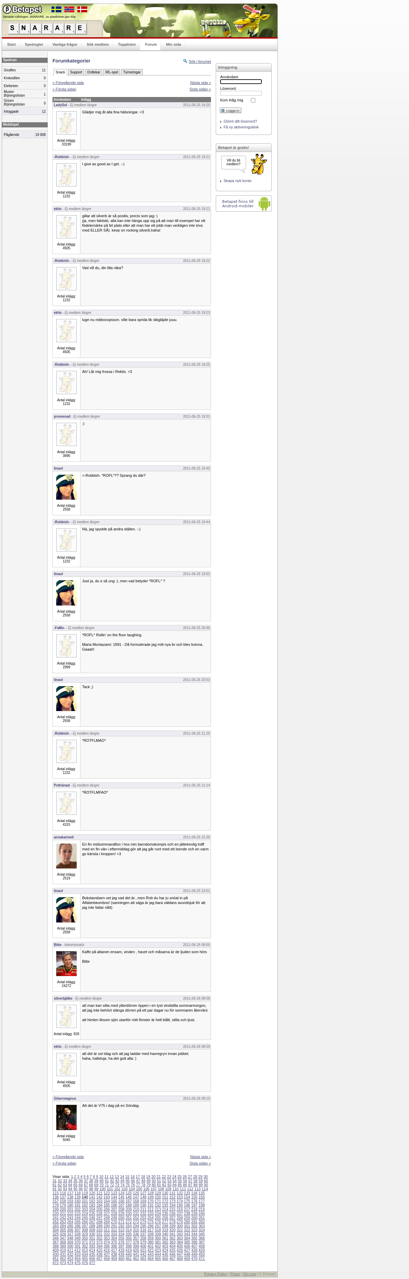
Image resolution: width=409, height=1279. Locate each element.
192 (158, 1205)
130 (165, 1193)
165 (114, 1201)
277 (165, 1222)
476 (85, 1263)
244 (77, 1217)
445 (165, 1254)
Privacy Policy (215, 1274)
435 (92, 1254)
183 (92, 1205)
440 (128, 1254)
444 (158, 1254)
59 (201, 1181)
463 (143, 1258)
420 (136, 1250)
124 (121, 1193)
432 (70, 1254)
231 (136, 1213)
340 (165, 1234)
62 (60, 1185)
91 (54, 1189)
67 (86, 1185)
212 (150, 1209)
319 (165, 1230)
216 (180, 1209)
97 (86, 1189)
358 (143, 1238)
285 (70, 1226)
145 (121, 1197)
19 (148, 1176)
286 (77, 1226)
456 (92, 1258)
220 (55, 1213)
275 (150, 1222)
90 (206, 1185)
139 (77, 1197)
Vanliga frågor (64, 44)
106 (146, 1189)
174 (180, 1201)
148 (143, 1197)
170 (150, 1201)
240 (201, 1213)
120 (92, 1193)
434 (85, 1254)
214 (165, 1209)
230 (128, 1213)
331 (99, 1234)
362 (172, 1238)
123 (114, 1193)
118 (77, 1193)
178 (55, 1205)
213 (158, 1209)
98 (91, 1189)
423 (158, 1250)
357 (136, 1238)
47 (138, 1181)
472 (55, 1263)
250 (121, 1217)
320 (172, 1230)
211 (143, 1209)
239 (194, 1213)
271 (121, 1222)
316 (143, 1230)
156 (201, 1197)
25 (180, 1176)
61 (54, 1185)
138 (70, 1197)
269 (107, 1222)
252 (136, 1217)
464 (150, 1258)
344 (194, 1234)
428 (194, 1250)
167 (128, 1201)
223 (77, 1213)
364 (187, 1238)
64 (70, 1185)
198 (201, 1205)
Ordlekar (93, 72)
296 (150, 1226)
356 (128, 1238)
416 (107, 1250)
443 (150, 1254)
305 (63, 1230)
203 (85, 1209)
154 (187, 1197)
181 (77, 1205)
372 (92, 1242)
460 (121, 1258)
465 (158, 1258)
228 (114, 1213)
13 (117, 1176)
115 (55, 1193)
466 (165, 1258)
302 (194, 1226)
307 (77, 1230)
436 (99, 1254)
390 (70, 1246)
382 (165, 1242)
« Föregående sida (68, 83)
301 (187, 1226)
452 (63, 1258)
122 (107, 1193)
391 (77, 1246)
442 (143, 1254)
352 (99, 1238)
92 (60, 1189)
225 (92, 1213)
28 (195, 1176)
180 (70, 1205)
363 (180, 1238)
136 (55, 1197)
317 (150, 1230)
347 (63, 1238)
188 (128, 1205)
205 (99, 1209)
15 (127, 1176)
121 (99, 1193)
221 (63, 1213)
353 (107, 1238)
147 (136, 1197)
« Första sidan (64, 89)
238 (187, 1213)
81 (159, 1185)
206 (107, 1209)
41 (107, 1181)
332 (107, 1234)
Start (11, 44)
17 (138, 1176)
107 (154, 1189)
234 (158, 1213)
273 (136, 1222)
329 (85, 1234)
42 (112, 1181)
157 (55, 1201)
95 (75, 1189)
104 (132, 1189)
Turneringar (131, 72)
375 (114, 1242)
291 (114, 1226)
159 (70, 1201)
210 (136, 1209)
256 (165, 1217)
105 (139, 1189)
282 (201, 1222)
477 (92, 1263)
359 (150, 1238)
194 (172, 1205)
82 (164, 1185)
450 (201, 1254)
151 (165, 1197)
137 (63, 1197)
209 (128, 1209)
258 (180, 1217)
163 (99, 1201)
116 (63, 1193)
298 (165, 1226)
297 (158, 1226)
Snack (60, 72)
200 (63, 1209)
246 (92, 1217)
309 (92, 1230)
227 (107, 1213)
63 (65, 1185)
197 (194, 1205)
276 (158, 1222)
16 (133, 1176)
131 (172, 1193)
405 (180, 1246)
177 (201, 1201)
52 (164, 1181)
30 (205, 1176)
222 (70, 1213)
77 (138, 1185)
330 (92, 1234)
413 (85, 1250)
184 (99, 1205)
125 (128, 1193)
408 (201, 1246)
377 (128, 1242)
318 (158, 1230)
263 (63, 1222)
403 (165, 1246)
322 (187, 1230)
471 (201, 1258)
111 (183, 1189)
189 (136, 1205)
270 (114, 1222)
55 (180, 1181)
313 (121, 1230)
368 (63, 1242)
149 (150, 1197)
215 (172, 1209)
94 (70, 1189)
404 (172, 1246)
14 (122, 1176)
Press (235, 1274)
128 (150, 1193)
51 (159, 1181)
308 (85, 1230)
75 (127, 1185)
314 (128, 1230)
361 (165, 1238)
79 (149, 1185)
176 (194, 1201)
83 (169, 1185)
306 (70, 1230)
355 (121, 1238)
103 (124, 1189)
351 (92, 1238)
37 (86, 1181)
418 (121, 1250)
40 (102, 1181)
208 (121, 1209)
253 (143, 1217)
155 (194, 1197)
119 (85, 1193)
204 (92, 1209)
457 (99, 1258)
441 (136, 1254)
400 (143, 1246)
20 (153, 1176)
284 (63, 1226)
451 (55, 1258)
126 (136, 1193)
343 (187, 1234)
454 (77, 1258)
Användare (229, 77)
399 (136, 1246)
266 (85, 1222)
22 (164, 1176)
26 (185, 1176)
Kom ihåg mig (231, 100)
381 (158, 1242)
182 (85, 1205)
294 (136, 1226)
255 (158, 1217)
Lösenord (228, 88)
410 (63, 1250)
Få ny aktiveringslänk (241, 127)
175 (187, 1201)
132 (180, 1193)
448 (187, 1254)
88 (195, 1185)
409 (55, 1250)
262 (55, 1222)
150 (158, 1197)
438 (114, 1254)
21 (158, 1176)
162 (92, 1201)
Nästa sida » (200, 83)
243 (70, 1217)
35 (75, 1181)
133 (187, 1193)
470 (194, 1258)
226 (99, 1213)
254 (150, 1217)
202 (77, 1209)
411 (70, 1250)
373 (99, 1242)
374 (107, 1242)
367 (55, 1242)
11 (106, 1176)
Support (76, 72)
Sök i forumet (200, 61)
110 (175, 1189)
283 (55, 1226)
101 (110, 1189)
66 (81, 1185)
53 (169, 1181)
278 (172, 1222)
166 (121, 1201)
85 (180, 1185)
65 (75, 1185)
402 (158, 1246)
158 (63, 1201)
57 (190, 1181)
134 (194, 1193)
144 (114, 1197)
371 (85, 1242)
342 (180, 1234)
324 (201, 1230)
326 (63, 1234)
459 (114, 1258)
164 (107, 1201)
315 (136, 1230)
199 (55, 1209)
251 (128, 1217)
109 (168, 1189)
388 (55, 1246)
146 (128, 1197)
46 (133, 1181)
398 (128, 1246)
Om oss (249, 1274)
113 (197, 1189)
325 (55, 1234)
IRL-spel (111, 72)
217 (187, 1209)
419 (128, 1250)
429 (201, 1250)
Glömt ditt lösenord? (240, 121)
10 (101, 1176)
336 (136, 1234)
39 (96, 1181)
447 (180, 1254)
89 (201, 1185)
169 (143, 1201)
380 (150, 1242)
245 (85, 1217)
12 (112, 1176)
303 (201, 1226)
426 (180, 1250)
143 (107, 1197)
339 (158, 1234)
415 (99, 1250)
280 (187, 1222)
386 (194, 1242)
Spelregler (34, 44)
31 (54, 1181)
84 (174, 1185)
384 (180, 1242)
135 (201, 1193)
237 (180, 1213)
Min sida (173, 44)
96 (81, 1189)
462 (136, 1258)
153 (180, 1197)
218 (194, 1209)
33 (65, 1181)
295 (143, 1226)
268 (99, 1222)
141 (92, 1197)
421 (143, 1250)
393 (92, 1246)
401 (150, 1246)
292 (121, 1226)
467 (172, 1258)
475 (77, 1263)
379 (143, 1242)
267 (92, 1222)
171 (158, 1201)
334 (121, 1234)
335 (128, 1234)
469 (187, 1258)
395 (107, 1246)
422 (150, 1250)
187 (121, 1205)
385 (187, 1242)
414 (92, 1250)
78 (143, 1185)
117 (70, 1193)
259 (187, 1217)
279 (180, 1222)
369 (70, 1242)
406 (187, 1246)
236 (172, 1213)
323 (194, 1230)
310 (99, 1230)
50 (154, 1181)
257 (172, 1217)
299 (172, 1226)
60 (206, 1181)
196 (187, 1205)
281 (194, 1222)
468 (180, 1258)
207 (114, 1209)
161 (85, 1201)
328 (77, 1234)
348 (70, 1238)
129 (158, 1193)
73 (117, 1185)
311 (107, 1230)
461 (128, 1258)
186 (114, 1205)
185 (107, 1205)
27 (190, 1176)
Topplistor (127, 44)
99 (96, 1189)
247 (99, 1217)
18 (143, 1176)
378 (136, 1242)
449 (194, 1254)
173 (172, 1201)
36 (81, 1181)
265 (77, 1222)
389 (63, 1246)
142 (99, 1197)
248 (107, 1217)
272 (128, 1222)
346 (55, 1238)
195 (180, 1205)
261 (201, 1217)
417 (114, 1250)
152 (172, 1197)
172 (165, 1201)
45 (127, 1181)
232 (143, 1213)
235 (165, 1213)
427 (187, 1250)
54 (174, 1181)
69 (96, 1185)
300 (180, 1226)
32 (60, 1181)
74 (122, 1185)
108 (161, 1189)
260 (194, 1217)
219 (201, 1209)
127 (143, 1193)
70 (102, 1185)
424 (165, 1250)
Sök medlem (98, 44)
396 (114, 1246)
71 (107, 1185)
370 (77, 1242)
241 (55, 1217)
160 (77, 1201)
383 (172, 1242)
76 (133, 1185)
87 (190, 1185)
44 (122, 1181)
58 (195, 1181)
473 (63, 1263)
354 (114, 1238)
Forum (151, 44)
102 (117, 1189)
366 (201, 1238)
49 (149, 1181)
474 (70, 1263)
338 (150, 1234)
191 (150, 1205)
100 (103, 1189)
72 (112, 1185)
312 (114, 1230)
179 (63, 1205)
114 (205, 1189)
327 (70, 1234)
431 (63, 1254)
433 (77, 1254)
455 (85, 1258)
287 (85, 1226)
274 (143, 1222)
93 (65, 1189)
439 (121, 1254)
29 (200, 1176)
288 (92, 1226)
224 (85, 1213)
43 (117, 1181)
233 (150, 1213)
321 (180, 1230)
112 (190, 1189)
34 (70, 1181)
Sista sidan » (200, 89)
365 (194, 1238)
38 (91, 1181)
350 (85, 1238)
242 (63, 1217)
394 (99, 1246)
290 (107, 1226)
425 (172, 1250)
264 (70, 1222)
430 (55, 1254)
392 (85, 1246)
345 (201, 1234)
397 (121, 1246)
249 (114, 1217)
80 (154, 1185)
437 (107, 1254)
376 (121, 1242)
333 (114, 1234)
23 (169, 1176)
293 (128, 1226)
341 (172, 1234)
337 (143, 1234)
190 (143, 1205)
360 (158, 1238)
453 (70, 1258)
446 (172, 1254)
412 (77, 1250)
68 (91, 1185)
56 (185, 1181)
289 (99, 1226)
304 (55, 1230)
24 (174, 1176)
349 (77, 1238)
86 (185, 1185)
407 (194, 1246)
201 (70, 1209)
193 (165, 1205)
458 (107, 1258)
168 (136, 1201)
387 (201, 1242)
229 (121, 1213)
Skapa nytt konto (238, 181)
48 (143, 1181)
